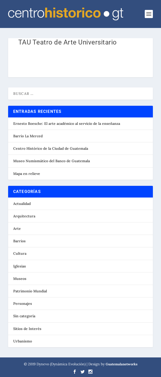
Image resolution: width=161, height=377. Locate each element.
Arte (17, 228)
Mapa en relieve (26, 173)
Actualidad (22, 203)
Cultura (19, 253)
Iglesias (19, 266)
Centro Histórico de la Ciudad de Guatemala (50, 148)
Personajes (22, 303)
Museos (19, 278)
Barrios (19, 241)
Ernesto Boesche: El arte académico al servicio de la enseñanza (66, 123)
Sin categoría (24, 316)
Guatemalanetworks (121, 364)
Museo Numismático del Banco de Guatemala (51, 161)
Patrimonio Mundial (30, 291)
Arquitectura (24, 216)
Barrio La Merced (28, 136)
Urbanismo (22, 341)
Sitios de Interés (27, 328)
